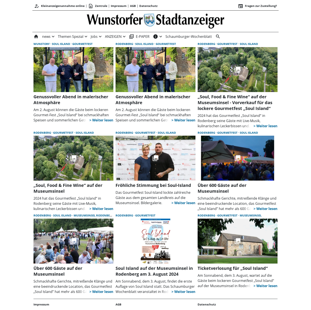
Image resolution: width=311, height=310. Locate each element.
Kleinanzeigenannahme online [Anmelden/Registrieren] (59, 6)
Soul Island (61, 44)
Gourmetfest (82, 44)
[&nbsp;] (217, 36)
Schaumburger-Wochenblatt (188, 36)
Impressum (119, 6)
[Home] (36, 36)
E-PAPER (139, 36)
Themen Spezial (70, 36)
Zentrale (97, 6)
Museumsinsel (251, 215)
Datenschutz (148, 6)
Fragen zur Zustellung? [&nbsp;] (257, 6)
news (46, 36)
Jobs (94, 36)
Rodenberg (125, 44)
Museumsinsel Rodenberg (94, 215)
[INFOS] (155, 36)
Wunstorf (41, 44)
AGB (133, 6)
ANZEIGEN (113, 36)
